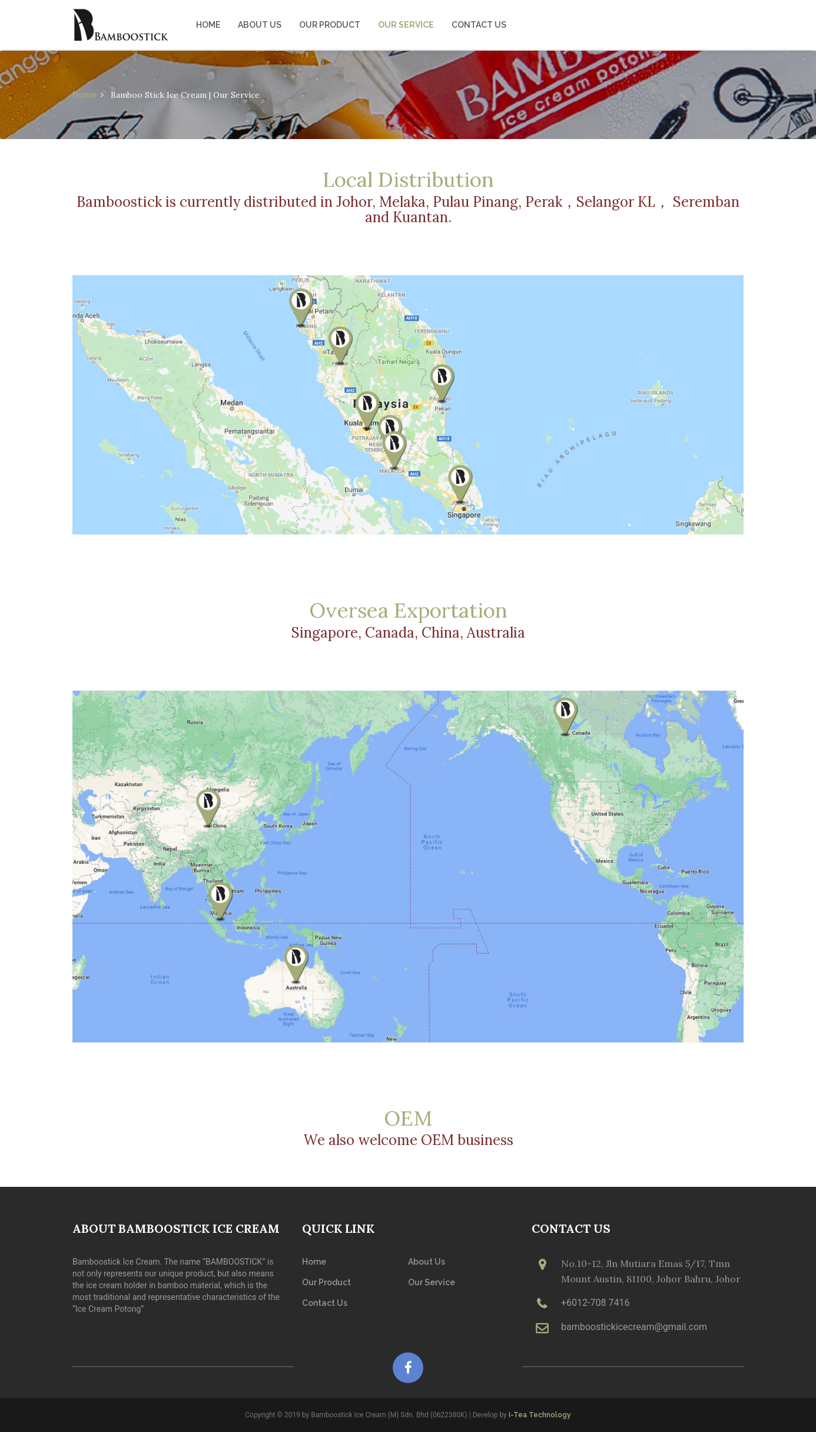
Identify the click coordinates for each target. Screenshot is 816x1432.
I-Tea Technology (540, 1415)
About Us (259, 24)
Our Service (406, 24)
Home (208, 24)
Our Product (329, 24)
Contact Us (479, 24)
